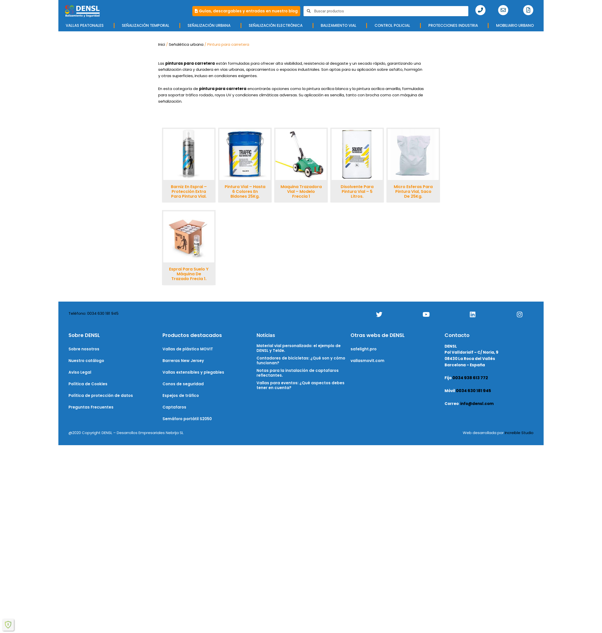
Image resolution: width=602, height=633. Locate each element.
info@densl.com (477, 403)
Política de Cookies (87, 384)
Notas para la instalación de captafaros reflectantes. (298, 373)
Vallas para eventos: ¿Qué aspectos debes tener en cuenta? (300, 385)
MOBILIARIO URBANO (516, 25)
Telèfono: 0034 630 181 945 (93, 313)
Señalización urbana (210, 25)
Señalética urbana (186, 44)
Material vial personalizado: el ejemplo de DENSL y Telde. (299, 348)
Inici (161, 44)
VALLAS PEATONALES (86, 25)
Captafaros (174, 407)
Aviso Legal (79, 372)
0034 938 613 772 (470, 378)
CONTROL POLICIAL (394, 25)
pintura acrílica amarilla (378, 88)
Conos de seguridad (183, 384)
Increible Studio (519, 432)
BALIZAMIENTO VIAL (340, 25)
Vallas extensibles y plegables (193, 372)
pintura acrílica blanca (327, 88)
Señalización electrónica (277, 25)
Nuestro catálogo (86, 360)
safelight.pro (364, 349)
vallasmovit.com (367, 360)
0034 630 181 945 (473, 391)
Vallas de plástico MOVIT (188, 349)
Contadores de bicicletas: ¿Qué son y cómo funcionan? (301, 360)
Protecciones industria (454, 25)
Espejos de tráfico (181, 395)
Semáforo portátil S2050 (187, 418)
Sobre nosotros (83, 349)
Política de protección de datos (100, 395)
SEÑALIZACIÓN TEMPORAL (147, 25)
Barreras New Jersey (183, 360)
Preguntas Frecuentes (90, 407)
